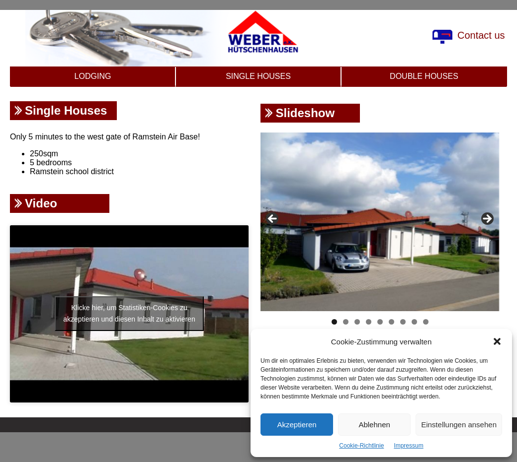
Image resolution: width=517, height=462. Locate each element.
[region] (379, 221)
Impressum (408, 445)
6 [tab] (391, 322)
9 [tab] (426, 322)
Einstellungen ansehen (459, 424)
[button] (497, 341)
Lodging (93, 76)
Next (486, 219)
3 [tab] (357, 322)
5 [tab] (380, 322)
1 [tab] (334, 322)
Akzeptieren (296, 424)
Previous (272, 219)
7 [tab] (403, 322)
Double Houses (424, 76)
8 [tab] (414, 322)
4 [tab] (368, 322)
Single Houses (258, 76)
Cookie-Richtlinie (361, 445)
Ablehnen (374, 424)
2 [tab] (345, 322)
